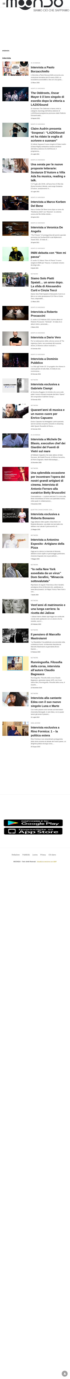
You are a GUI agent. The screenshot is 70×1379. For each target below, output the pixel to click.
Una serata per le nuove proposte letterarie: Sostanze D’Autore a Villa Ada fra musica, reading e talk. (48, 172)
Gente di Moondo (38, 88)
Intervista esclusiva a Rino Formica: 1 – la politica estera (45, 731)
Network (34, 274)
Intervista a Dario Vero (46, 337)
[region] (23, 26)
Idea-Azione (35, 723)
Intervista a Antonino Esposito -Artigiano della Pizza (47, 543)
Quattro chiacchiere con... (42, 509)
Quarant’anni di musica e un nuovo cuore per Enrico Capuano (48, 413)
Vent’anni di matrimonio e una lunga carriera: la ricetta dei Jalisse (48, 608)
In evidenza (35, 63)
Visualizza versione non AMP (47, 861)
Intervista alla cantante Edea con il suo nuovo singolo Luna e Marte (46, 701)
